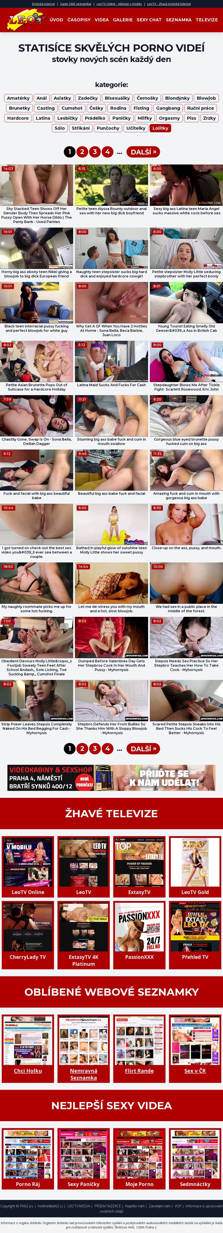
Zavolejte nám (160, 1206)
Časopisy (79, 19)
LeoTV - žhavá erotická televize (169, 4)
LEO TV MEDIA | (80, 1206)
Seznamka (179, 19)
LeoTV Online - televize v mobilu (119, 4)
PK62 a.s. (27, 1206)
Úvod (56, 19)
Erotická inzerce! (43, 4)
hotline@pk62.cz (50, 1206)
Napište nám (135, 1206)
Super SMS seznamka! (75, 4)
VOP (178, 1206)
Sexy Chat (149, 19)
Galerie (123, 19)
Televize (207, 19)
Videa (102, 19)
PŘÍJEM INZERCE (107, 1206)
